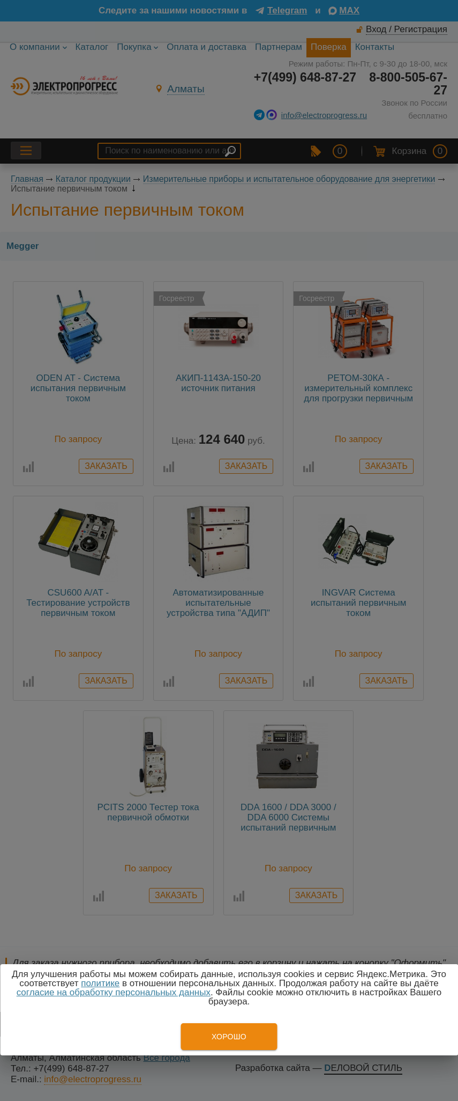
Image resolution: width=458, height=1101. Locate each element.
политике (100, 983)
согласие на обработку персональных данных (114, 992)
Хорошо (229, 1036)
